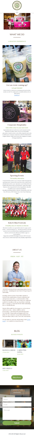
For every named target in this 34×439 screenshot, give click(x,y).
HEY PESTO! (7, 369)
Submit (17, 423)
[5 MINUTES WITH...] (24, 344)
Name (5, 400)
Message (6, 410)
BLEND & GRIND (9, 350)
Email (5, 405)
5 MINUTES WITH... (21, 351)
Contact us (16, 95)
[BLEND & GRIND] (10, 344)
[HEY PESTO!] (10, 362)
